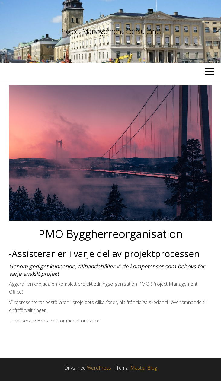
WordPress (99, 367)
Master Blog (143, 367)
